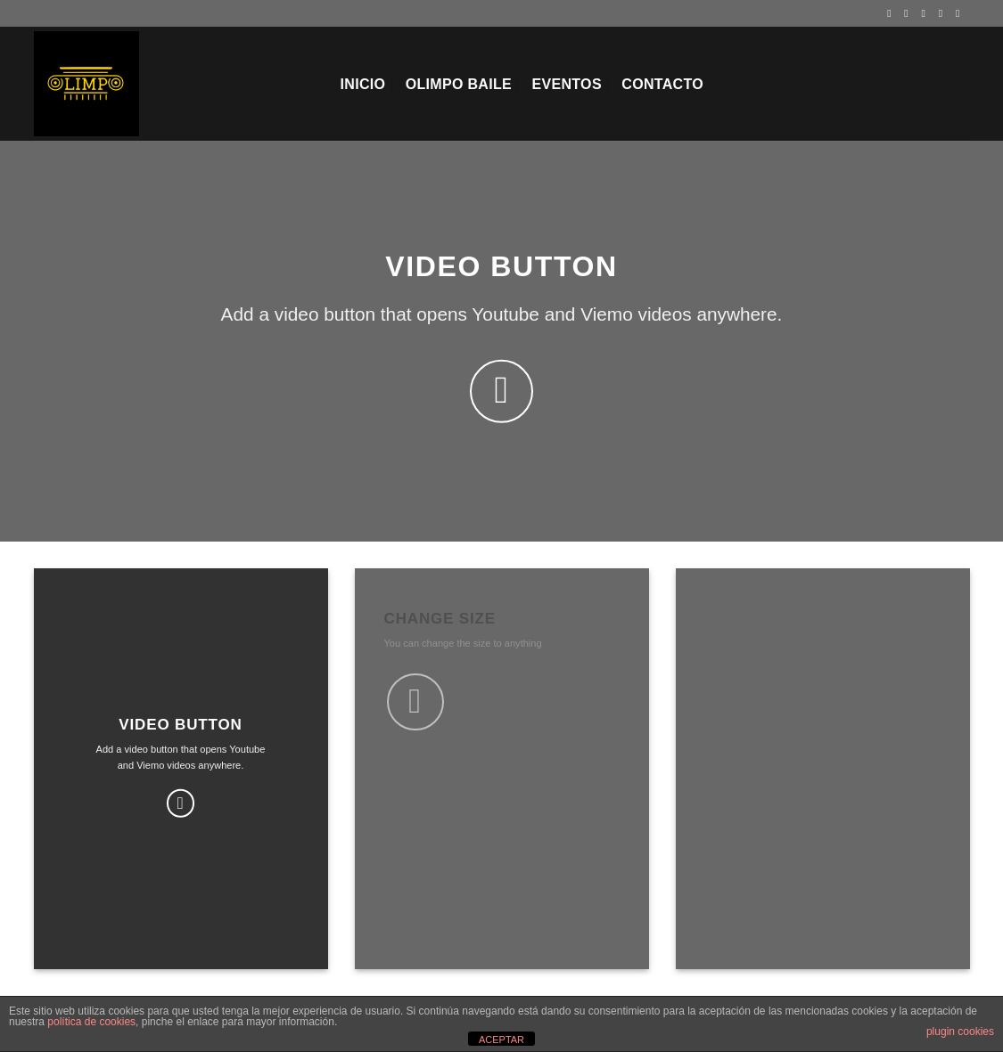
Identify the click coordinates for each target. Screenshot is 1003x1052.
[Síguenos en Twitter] (927, 13)
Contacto (662, 84)
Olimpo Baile (459, 84)
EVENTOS (566, 84)
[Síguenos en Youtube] (961, 13)
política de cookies (91, 1021)
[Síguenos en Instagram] (909, 13)
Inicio (363, 84)
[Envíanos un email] (944, 13)
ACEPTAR (501, 1039)
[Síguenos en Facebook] (892, 13)
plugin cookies (960, 1031)
